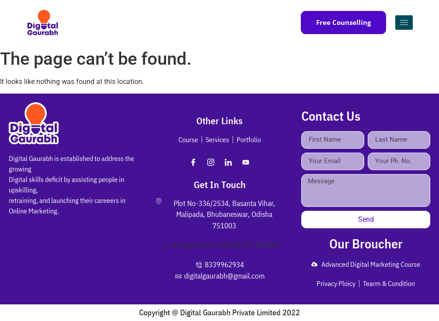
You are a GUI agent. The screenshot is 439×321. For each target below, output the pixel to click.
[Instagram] (210, 162)
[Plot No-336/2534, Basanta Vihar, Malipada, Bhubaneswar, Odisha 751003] (73, 263)
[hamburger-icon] (404, 22)
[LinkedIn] (228, 162)
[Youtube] (245, 162)
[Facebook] (193, 162)
